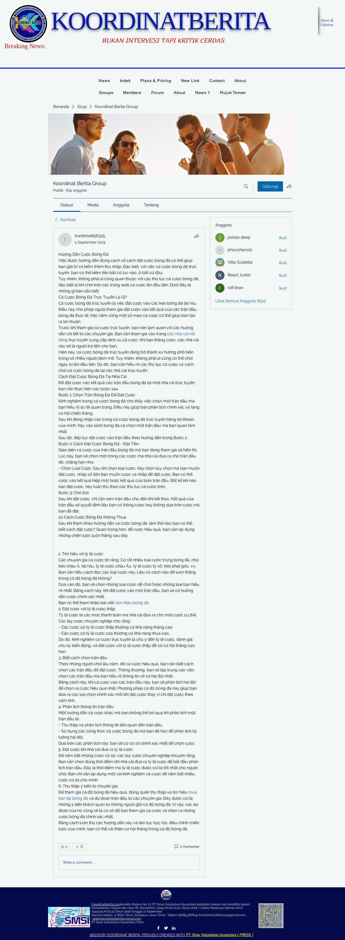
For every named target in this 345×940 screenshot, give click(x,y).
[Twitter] (166, 928)
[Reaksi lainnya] (79, 846)
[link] (66, 204)
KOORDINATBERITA (160, 21)
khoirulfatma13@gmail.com (226, 915)
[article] (129, 552)
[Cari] (246, 186)
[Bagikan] (196, 236)
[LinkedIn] (173, 928)
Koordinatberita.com (106, 904)
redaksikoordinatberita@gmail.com (116, 918)
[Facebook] (158, 928)
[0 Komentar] (187, 846)
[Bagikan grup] (289, 186)
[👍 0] (64, 846)
